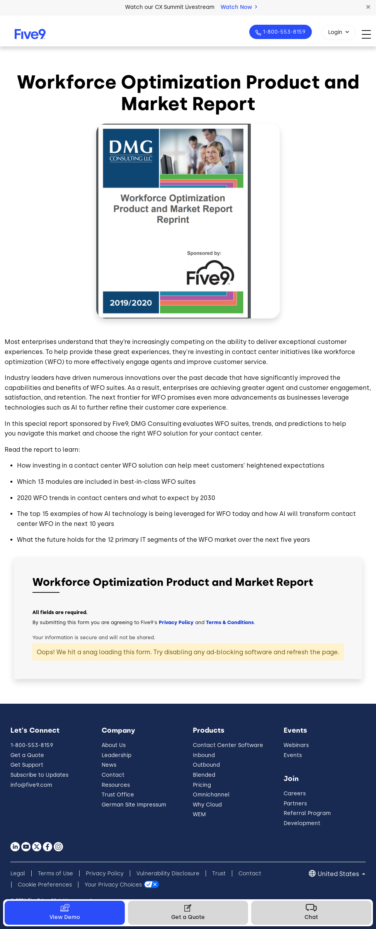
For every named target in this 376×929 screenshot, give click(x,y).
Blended (204, 775)
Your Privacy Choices (113, 884)
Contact (113, 775)
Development (302, 823)
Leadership (116, 755)
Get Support (26, 765)
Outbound (206, 765)
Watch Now (239, 7)
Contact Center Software (228, 745)
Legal (17, 873)
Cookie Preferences (45, 884)
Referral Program (307, 813)
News (109, 765)
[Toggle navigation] (369, 34)
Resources (116, 785)
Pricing (202, 785)
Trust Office (118, 794)
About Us (114, 745)
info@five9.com (31, 785)
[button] (368, 7)
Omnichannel (211, 794)
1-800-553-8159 (283, 32)
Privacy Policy (176, 622)
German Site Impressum (134, 804)
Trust (219, 873)
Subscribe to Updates (39, 775)
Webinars (296, 745)
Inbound (204, 755)
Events (293, 755)
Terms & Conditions (230, 622)
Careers (295, 793)
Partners (295, 803)
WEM (199, 814)
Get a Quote (27, 755)
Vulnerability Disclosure (167, 873)
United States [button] (339, 874)
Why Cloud (207, 804)
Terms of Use (55, 873)
